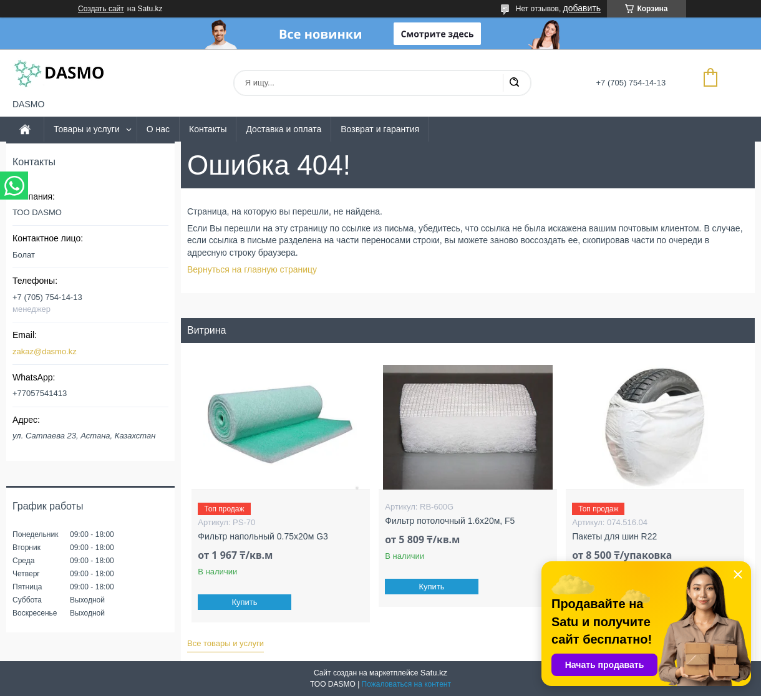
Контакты (207, 129)
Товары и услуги (87, 129)
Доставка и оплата (283, 129)
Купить (245, 602)
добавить (582, 8)
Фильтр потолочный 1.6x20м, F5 (450, 521)
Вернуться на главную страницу (252, 269)
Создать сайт (101, 8)
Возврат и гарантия (380, 129)
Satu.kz (433, 672)
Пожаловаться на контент (406, 684)
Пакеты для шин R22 (614, 536)
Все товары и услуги (225, 643)
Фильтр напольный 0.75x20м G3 (262, 536)
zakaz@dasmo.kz (44, 351)
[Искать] (514, 83)
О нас (158, 129)
